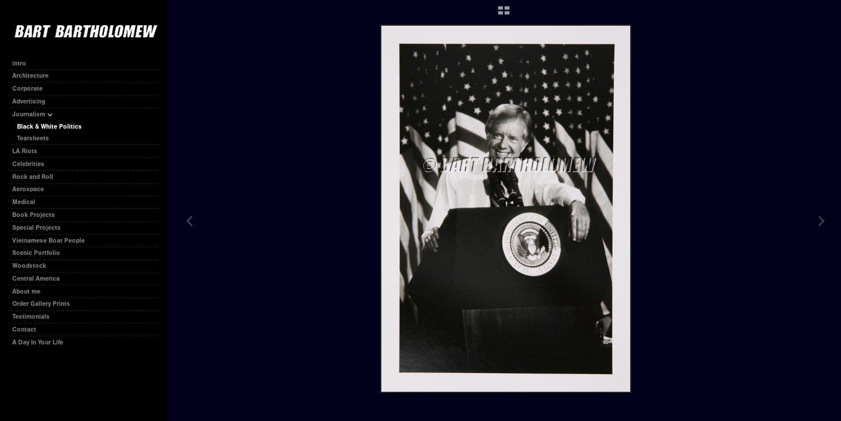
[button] (504, 14)
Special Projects (36, 228)
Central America (36, 278)
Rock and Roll (32, 177)
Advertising (28, 101)
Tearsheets (37, 138)
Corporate (31, 88)
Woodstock (29, 266)
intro (19, 63)
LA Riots (24, 151)
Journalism (32, 114)
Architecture (30, 76)
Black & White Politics (49, 126)
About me (26, 291)
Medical (23, 202)
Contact (24, 329)
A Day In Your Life (37, 342)
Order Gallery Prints (41, 304)
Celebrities (28, 164)
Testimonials (31, 316)
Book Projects (37, 215)
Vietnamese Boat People (48, 240)
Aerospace (28, 189)
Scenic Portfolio (36, 253)
